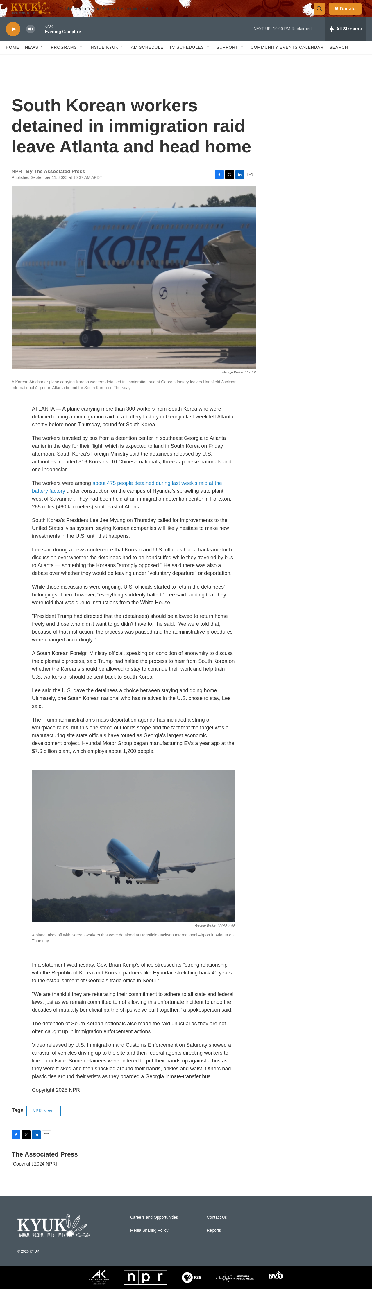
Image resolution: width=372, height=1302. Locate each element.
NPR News (44, 1123)
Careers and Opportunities (154, 1230)
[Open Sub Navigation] (42, 60)
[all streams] (345, 42)
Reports (214, 1243)
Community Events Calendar (287, 60)
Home (12, 60)
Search (338, 60)
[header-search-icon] (322, 15)
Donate (351, 15)
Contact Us (217, 1230)
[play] (13, 42)
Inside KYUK (104, 60)
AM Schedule (147, 60)
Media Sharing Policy (149, 1243)
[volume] (30, 42)
